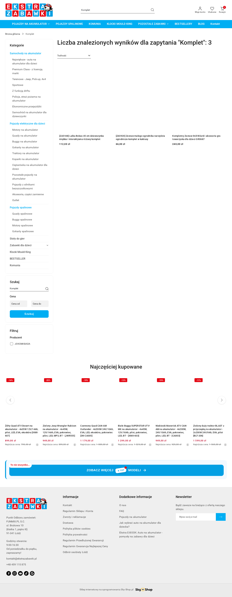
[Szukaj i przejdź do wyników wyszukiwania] (152, 10)
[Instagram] (14, 573)
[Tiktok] (26, 573)
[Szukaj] (47, 289)
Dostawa (68, 522)
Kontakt (67, 505)
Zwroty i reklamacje (74, 516)
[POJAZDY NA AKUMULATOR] (31, 24)
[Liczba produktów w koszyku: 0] (222, 10)
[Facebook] (8, 573)
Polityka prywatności (75, 534)
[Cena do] (40, 303)
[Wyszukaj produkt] (118, 10)
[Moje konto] (200, 10)
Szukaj (29, 313)
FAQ (121, 511)
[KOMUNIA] (94, 24)
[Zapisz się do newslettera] (196, 517)
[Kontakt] (215, 24)
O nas (122, 505)
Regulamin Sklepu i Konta (78, 511)
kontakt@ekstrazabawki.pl (21, 558)
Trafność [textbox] (61, 55)
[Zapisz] (221, 517)
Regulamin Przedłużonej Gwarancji (83, 540)
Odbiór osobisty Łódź (75, 552)
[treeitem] (29, 53)
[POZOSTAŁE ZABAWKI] (153, 24)
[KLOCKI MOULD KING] (120, 24)
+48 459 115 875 (16, 564)
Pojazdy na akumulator (133, 516)
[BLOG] (201, 24)
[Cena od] (18, 303)
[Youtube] (20, 573)
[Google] (32, 573)
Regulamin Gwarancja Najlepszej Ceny (85, 546)
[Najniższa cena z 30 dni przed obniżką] (37, 444)
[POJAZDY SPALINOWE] (69, 24)
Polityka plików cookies (76, 528)
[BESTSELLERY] (183, 24)
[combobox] (74, 55)
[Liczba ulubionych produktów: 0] (212, 10)
